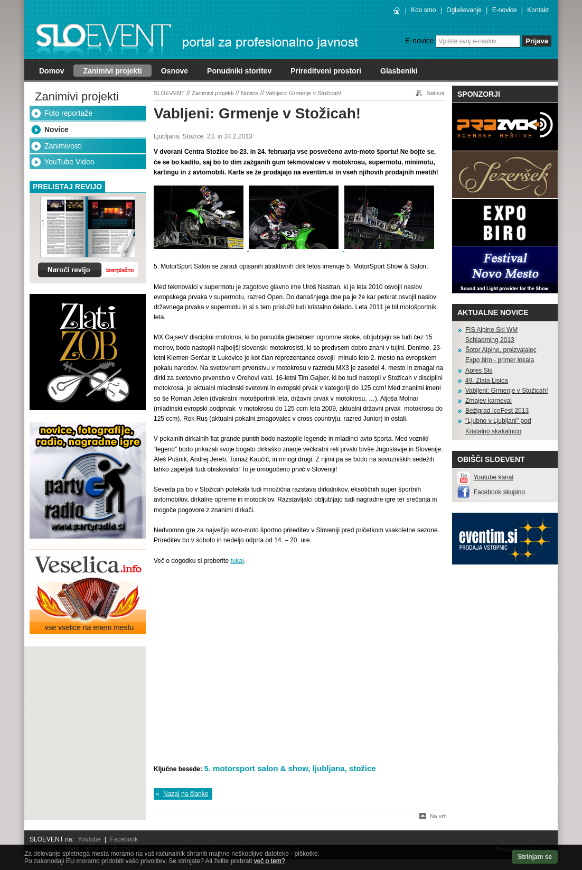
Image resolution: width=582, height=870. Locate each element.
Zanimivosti (63, 146)
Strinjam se (535, 856)
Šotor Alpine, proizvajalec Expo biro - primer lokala (501, 355)
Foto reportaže (68, 113)
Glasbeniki (399, 71)
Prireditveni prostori (325, 71)
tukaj (236, 560)
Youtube (89, 839)
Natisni (435, 93)
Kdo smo (423, 10)
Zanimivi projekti (112, 71)
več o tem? (269, 861)
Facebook (124, 839)
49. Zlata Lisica (486, 380)
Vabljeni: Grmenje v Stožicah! (303, 93)
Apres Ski (478, 370)
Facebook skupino (499, 492)
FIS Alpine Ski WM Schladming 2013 (491, 335)
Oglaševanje (464, 10)
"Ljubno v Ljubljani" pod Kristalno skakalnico (498, 425)
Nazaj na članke (185, 794)
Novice (56, 129)
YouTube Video (69, 162)
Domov (51, 71)
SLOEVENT (169, 93)
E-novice (504, 10)
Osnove (174, 71)
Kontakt (538, 10)
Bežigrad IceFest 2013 (497, 410)
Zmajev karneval (488, 400)
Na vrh (438, 816)
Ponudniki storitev (239, 71)
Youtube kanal (493, 477)
